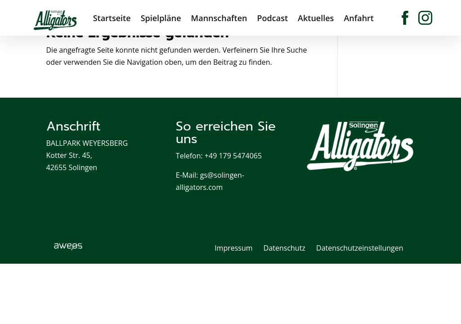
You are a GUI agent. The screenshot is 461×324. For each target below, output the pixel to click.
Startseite (112, 16)
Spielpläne (161, 16)
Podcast (272, 16)
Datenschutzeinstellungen (359, 248)
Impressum (233, 248)
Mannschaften (219, 16)
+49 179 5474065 (233, 156)
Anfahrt (359, 16)
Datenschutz (284, 248)
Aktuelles (316, 16)
